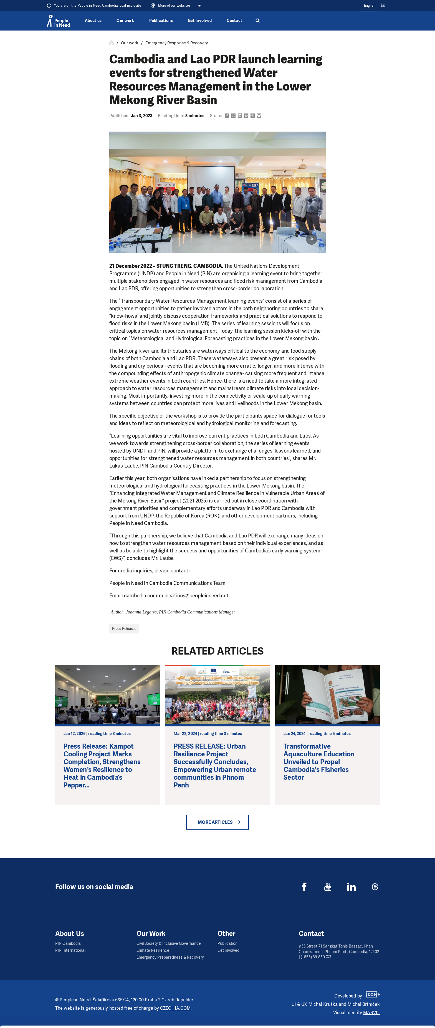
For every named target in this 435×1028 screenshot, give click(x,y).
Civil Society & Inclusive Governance (168, 943)
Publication (227, 943)
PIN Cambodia (68, 943)
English (369, 5)
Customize (389, 1002)
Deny (389, 1016)
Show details (85, 1021)
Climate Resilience (153, 950)
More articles (215, 822)
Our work (125, 20)
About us (93, 20)
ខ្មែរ (383, 5)
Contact (234, 20)
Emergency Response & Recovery (176, 43)
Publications (161, 20)
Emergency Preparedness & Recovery (170, 957)
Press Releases (124, 628)
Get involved (200, 20)
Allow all (388, 988)
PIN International (70, 950)
